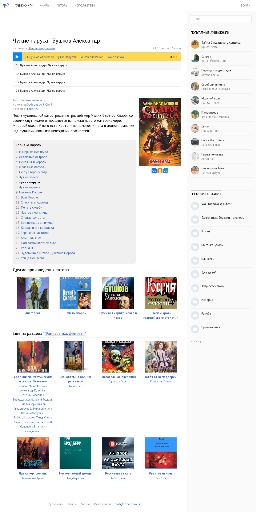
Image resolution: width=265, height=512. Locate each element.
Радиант (27, 248)
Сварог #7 (32, 109)
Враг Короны (30, 197)
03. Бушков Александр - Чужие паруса (40, 82)
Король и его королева (37, 227)
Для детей (209, 272)
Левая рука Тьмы (213, 168)
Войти (245, 5)
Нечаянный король (32, 162)
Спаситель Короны (34, 202)
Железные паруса (31, 167)
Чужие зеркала (29, 187)
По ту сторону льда (33, 172)
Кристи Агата (209, 47)
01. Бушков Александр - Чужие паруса (42, 65)
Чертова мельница (34, 212)
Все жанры (197, 341)
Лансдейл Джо (211, 145)
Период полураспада (216, 70)
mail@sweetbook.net (128, 504)
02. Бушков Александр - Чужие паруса (40, 74)
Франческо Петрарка (215, 117)
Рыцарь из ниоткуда (33, 152)
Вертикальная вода (34, 233)
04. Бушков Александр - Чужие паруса (40, 90)
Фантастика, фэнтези (41, 48)
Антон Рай (207, 159)
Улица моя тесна (33, 258)
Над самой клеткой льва (38, 243)
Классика (207, 259)
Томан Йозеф (210, 61)
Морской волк (210, 98)
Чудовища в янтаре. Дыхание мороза (48, 253)
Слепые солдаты (33, 217)
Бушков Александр (33, 100)
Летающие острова (33, 157)
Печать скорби (31, 207)
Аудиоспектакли (212, 286)
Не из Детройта (212, 140)
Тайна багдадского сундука (221, 42)
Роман (205, 231)
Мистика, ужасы (212, 245)
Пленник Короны (31, 192)
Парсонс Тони (210, 131)
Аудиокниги (24, 5)
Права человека (212, 154)
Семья (205, 126)
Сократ (206, 56)
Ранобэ (206, 313)
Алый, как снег (31, 238)
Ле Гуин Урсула (211, 173)
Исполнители (85, 5)
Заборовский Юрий (39, 104)
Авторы (62, 5)
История (207, 300)
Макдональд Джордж (215, 89)
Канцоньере (209, 112)
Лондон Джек (210, 103)
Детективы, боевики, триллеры (222, 218)
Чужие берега (29, 177)
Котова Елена (210, 75)
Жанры (44, 5)
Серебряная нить (213, 84)
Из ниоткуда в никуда (37, 222)
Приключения (210, 327)
